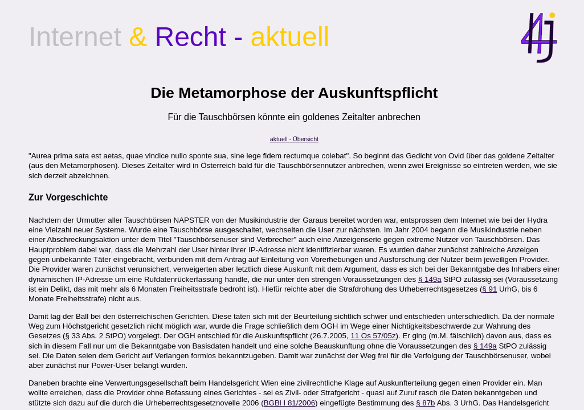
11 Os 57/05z (372, 335)
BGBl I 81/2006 (289, 403)
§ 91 (489, 289)
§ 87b (425, 403)
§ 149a (430, 279)
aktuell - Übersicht (294, 139)
